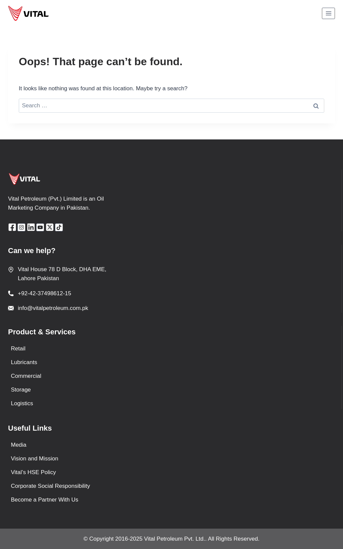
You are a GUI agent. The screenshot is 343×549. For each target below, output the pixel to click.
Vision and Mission (34, 458)
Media (18, 445)
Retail (18, 348)
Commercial (26, 376)
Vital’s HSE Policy (33, 472)
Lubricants (24, 362)
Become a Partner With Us (44, 500)
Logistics (22, 403)
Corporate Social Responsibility (50, 486)
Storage (21, 390)
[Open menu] (328, 13)
